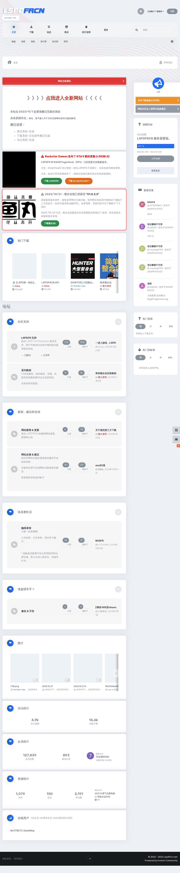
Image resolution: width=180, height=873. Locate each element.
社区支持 (23, 321)
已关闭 (45, 355)
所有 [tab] (171, 326)
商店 (66, 32)
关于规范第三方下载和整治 (109, 430)
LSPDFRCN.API (50, 282)
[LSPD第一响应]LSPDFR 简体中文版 (36, 282)
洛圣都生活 (25, 512)
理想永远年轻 (103, 796)
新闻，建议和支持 (29, 412)
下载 (31, 32)
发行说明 (86, 32)
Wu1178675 (16, 830)
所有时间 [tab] (172, 357)
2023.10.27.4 (80, 686)
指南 (33, 41)
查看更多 (155, 170)
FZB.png (15, 686)
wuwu (101, 346)
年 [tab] (161, 326)
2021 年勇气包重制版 (105, 793)
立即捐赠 (155, 158)
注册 (172, 11)
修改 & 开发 (27, 611)
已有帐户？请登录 (155, 11)
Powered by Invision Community (161, 860)
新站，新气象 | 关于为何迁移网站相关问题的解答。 (53, 118)
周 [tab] (141, 326)
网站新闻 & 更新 (30, 430)
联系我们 (18, 858)
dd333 (153, 227)
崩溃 (149, 283)
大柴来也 (102, 611)
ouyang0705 (156, 249)
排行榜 (43, 41)
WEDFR (99, 540)
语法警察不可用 (154, 224)
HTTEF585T (103, 544)
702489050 (102, 757)
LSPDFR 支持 (28, 337)
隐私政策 (6, 858)
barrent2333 (114, 689)
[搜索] (148, 30)
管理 (66, 41)
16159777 (49, 689)
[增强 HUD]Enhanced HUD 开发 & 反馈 (116, 607)
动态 (49, 32)
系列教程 (26, 370)
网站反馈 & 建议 (30, 454)
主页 (14, 32)
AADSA (153, 287)
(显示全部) (67, 818)
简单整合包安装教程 (105, 373)
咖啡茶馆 (26, 528)
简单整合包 (105, 282)
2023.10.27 (47, 686)
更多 (106, 30)
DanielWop (29, 830)
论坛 (14, 41)
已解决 (26, 355)
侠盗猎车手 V (26, 589)
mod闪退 (100, 465)
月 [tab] (151, 326)
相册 (23, 41)
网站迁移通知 (64, 81)
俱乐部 (55, 41)
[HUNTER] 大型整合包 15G (85, 282)
